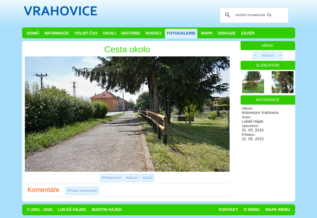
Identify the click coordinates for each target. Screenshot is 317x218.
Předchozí (111, 178)
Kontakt (228, 209)
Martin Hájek (107, 209)
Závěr (248, 33)
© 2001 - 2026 (39, 209)
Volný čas (86, 33)
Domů (33, 33)
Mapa (206, 33)
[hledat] (253, 15)
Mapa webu (277, 209)
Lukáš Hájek (72, 209)
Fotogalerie (181, 33)
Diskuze (226, 33)
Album (132, 178)
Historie (130, 33)
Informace (57, 33)
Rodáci (153, 33)
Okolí (109, 33)
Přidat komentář (82, 190)
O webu (252, 209)
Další (147, 178)
